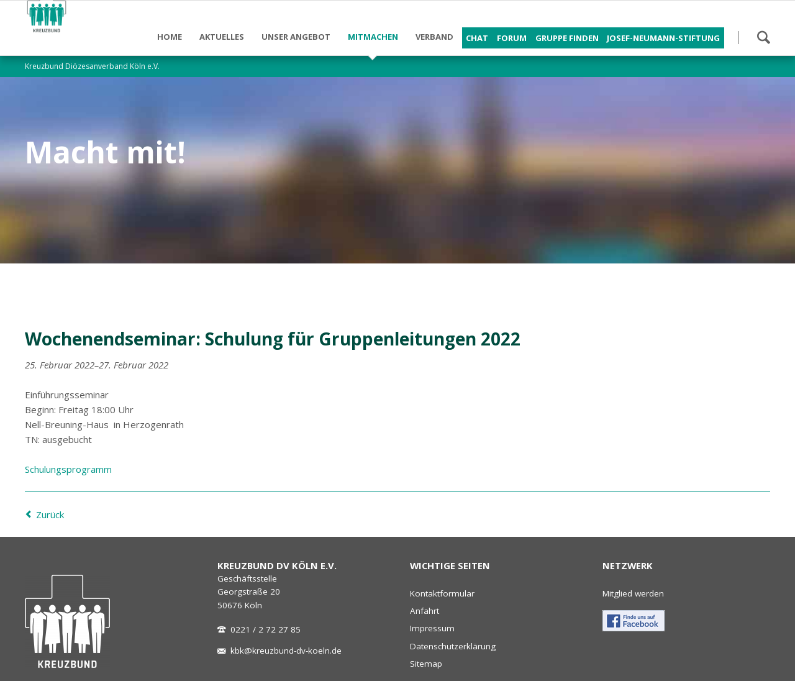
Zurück (50, 514)
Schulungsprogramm (68, 469)
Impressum (432, 628)
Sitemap (426, 663)
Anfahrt (424, 610)
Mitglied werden (633, 593)
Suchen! (763, 37)
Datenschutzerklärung (453, 646)
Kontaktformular (442, 593)
